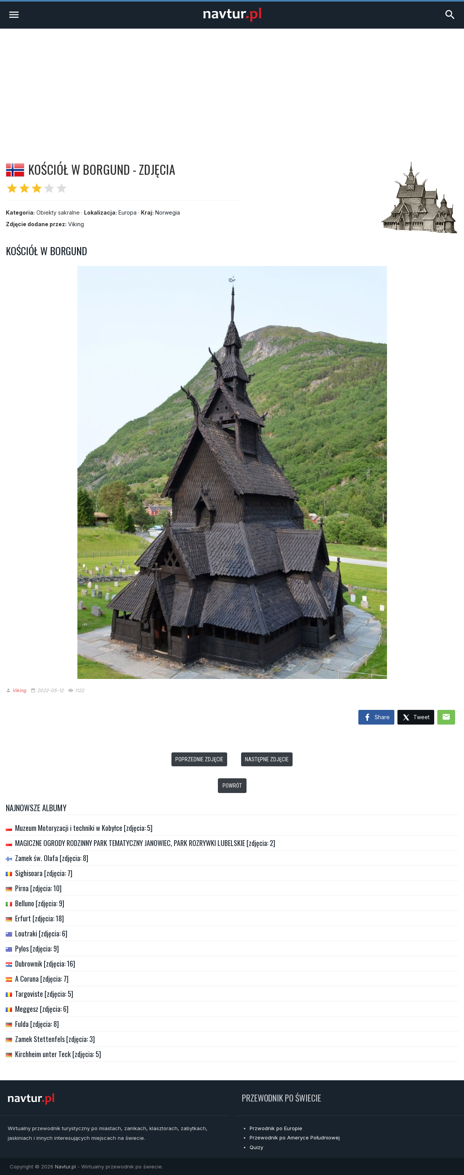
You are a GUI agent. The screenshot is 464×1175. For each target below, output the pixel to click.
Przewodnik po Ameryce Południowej (295, 1137)
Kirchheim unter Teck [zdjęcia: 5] (58, 1054)
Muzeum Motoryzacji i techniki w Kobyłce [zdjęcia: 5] (83, 828)
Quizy (256, 1147)
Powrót (232, 786)
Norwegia (167, 212)
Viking (76, 224)
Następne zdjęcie (267, 759)
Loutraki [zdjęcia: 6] (41, 933)
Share (376, 717)
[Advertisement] (232, 86)
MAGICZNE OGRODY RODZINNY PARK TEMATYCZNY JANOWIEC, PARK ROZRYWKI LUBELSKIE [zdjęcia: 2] (145, 843)
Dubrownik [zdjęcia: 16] (45, 963)
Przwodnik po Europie (276, 1128)
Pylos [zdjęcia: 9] (37, 948)
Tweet (416, 718)
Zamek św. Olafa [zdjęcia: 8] (51, 858)
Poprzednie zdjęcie (199, 759)
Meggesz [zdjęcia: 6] (41, 1009)
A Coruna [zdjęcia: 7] (41, 979)
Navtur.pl (65, 1166)
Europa (127, 212)
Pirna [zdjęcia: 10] (38, 888)
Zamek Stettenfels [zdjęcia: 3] (55, 1039)
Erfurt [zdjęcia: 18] (39, 918)
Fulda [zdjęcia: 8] (37, 1024)
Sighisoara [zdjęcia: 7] (43, 873)
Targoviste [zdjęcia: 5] (44, 994)
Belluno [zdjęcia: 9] (39, 903)
